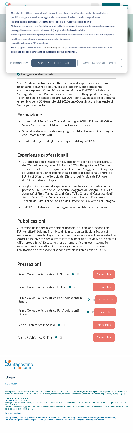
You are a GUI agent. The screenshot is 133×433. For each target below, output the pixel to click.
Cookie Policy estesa (54, 47)
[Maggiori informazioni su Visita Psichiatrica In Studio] (64, 324)
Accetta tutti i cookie (54, 63)
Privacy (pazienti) (27, 418)
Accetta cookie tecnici (99, 63)
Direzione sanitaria (13, 413)
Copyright (78, 420)
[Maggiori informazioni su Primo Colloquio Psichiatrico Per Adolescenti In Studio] (94, 299)
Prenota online (104, 274)
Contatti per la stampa (94, 420)
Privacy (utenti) (11, 418)
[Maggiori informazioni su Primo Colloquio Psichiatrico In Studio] (78, 274)
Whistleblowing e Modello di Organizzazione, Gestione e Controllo (34, 420)
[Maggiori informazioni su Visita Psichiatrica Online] (61, 337)
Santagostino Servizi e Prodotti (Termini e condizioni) (92, 418)
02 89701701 (11, 400)
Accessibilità (62, 418)
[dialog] (66, 39)
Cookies (68, 420)
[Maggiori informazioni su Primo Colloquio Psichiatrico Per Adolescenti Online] (93, 312)
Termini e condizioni (46, 418)
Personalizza (19, 63)
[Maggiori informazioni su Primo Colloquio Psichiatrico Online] (75, 286)
